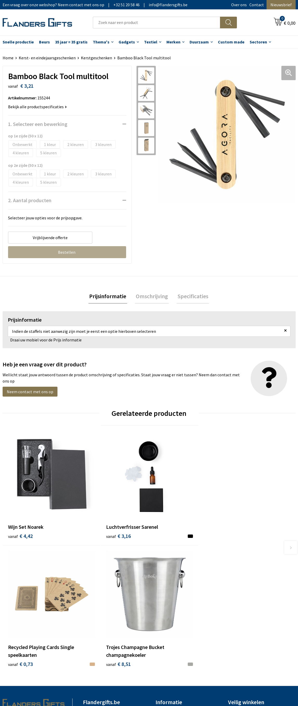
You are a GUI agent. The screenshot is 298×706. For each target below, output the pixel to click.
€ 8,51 (240, 520)
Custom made (231, 41)
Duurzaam (199, 41)
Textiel (150, 41)
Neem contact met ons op (30, 392)
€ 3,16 (93, 512)
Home (8, 57)
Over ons (239, 4)
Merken (173, 41)
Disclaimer (237, 591)
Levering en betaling (174, 576)
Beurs (44, 41)
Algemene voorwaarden (249, 568)
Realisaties (165, 568)
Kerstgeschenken (96, 57)
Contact (256, 4)
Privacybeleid (240, 584)
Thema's (101, 41)
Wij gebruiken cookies (247, 576)
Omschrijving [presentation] (152, 296)
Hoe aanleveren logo (174, 599)
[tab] (109, 296)
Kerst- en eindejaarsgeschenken (47, 57)
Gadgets (127, 41)
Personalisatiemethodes (178, 591)
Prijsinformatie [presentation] (109, 296)
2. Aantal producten (29, 200)
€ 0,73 (166, 520)
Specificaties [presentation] (191, 296)
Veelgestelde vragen (101, 584)
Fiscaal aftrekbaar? (172, 584)
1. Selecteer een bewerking (37, 124)
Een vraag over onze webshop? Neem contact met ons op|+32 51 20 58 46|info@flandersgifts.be (95, 4)
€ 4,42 (20, 512)
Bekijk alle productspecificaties (37, 106)
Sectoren (258, 41)
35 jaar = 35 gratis (71, 41)
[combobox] (156, 22)
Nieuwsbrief (281, 4)
